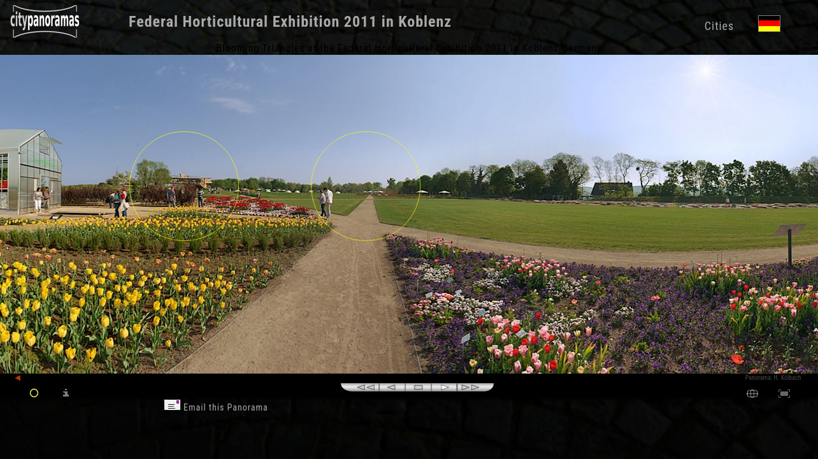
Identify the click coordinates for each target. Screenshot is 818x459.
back (26, 378)
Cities (719, 26)
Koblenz (425, 22)
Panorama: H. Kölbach (773, 377)
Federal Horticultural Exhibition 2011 (253, 22)
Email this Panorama (216, 407)
